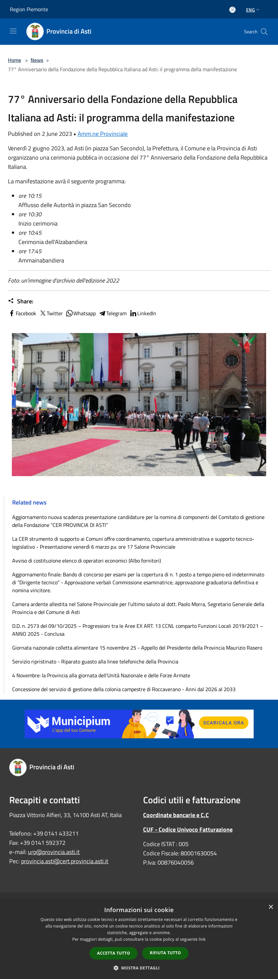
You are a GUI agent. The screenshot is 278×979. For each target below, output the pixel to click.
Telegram (112, 313)
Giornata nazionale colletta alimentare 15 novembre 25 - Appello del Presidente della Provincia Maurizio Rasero (137, 648)
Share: (20, 301)
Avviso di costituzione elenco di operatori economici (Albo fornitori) (86, 561)
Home (14, 60)
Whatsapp (80, 313)
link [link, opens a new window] (202, 939)
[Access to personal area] (232, 10)
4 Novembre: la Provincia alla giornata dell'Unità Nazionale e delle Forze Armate (101, 675)
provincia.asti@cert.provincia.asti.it (64, 861)
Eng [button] (253, 9)
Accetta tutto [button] (113, 953)
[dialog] (139, 939)
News (37, 60)
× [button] (270, 907)
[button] (139, 967)
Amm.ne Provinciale (103, 133)
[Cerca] (264, 32)
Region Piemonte (29, 9)
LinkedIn (142, 313)
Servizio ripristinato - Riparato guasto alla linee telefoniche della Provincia (95, 661)
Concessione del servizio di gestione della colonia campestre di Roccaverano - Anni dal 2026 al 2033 (124, 689)
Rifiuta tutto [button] (165, 953)
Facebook (22, 313)
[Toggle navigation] (13, 31)
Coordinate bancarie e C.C (176, 815)
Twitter (51, 313)
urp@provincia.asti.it (54, 851)
